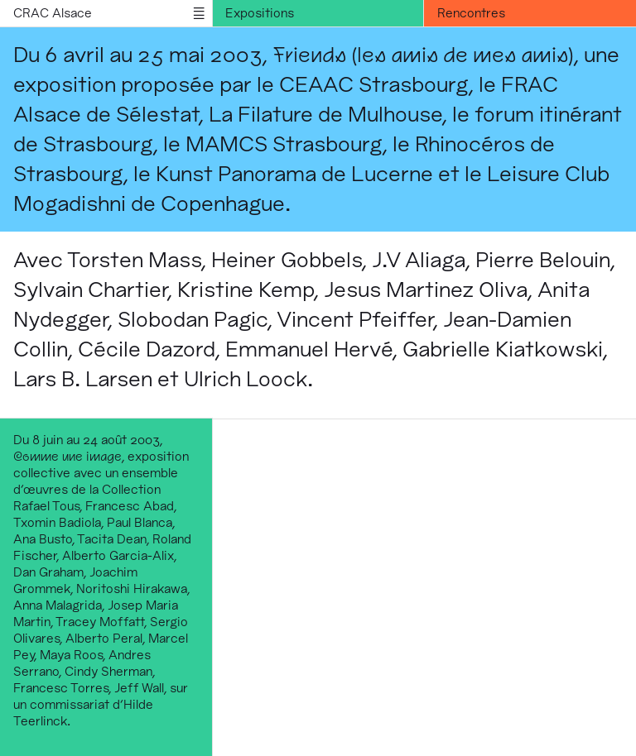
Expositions (259, 13)
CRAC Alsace (52, 13)
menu (199, 13)
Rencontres (471, 13)
